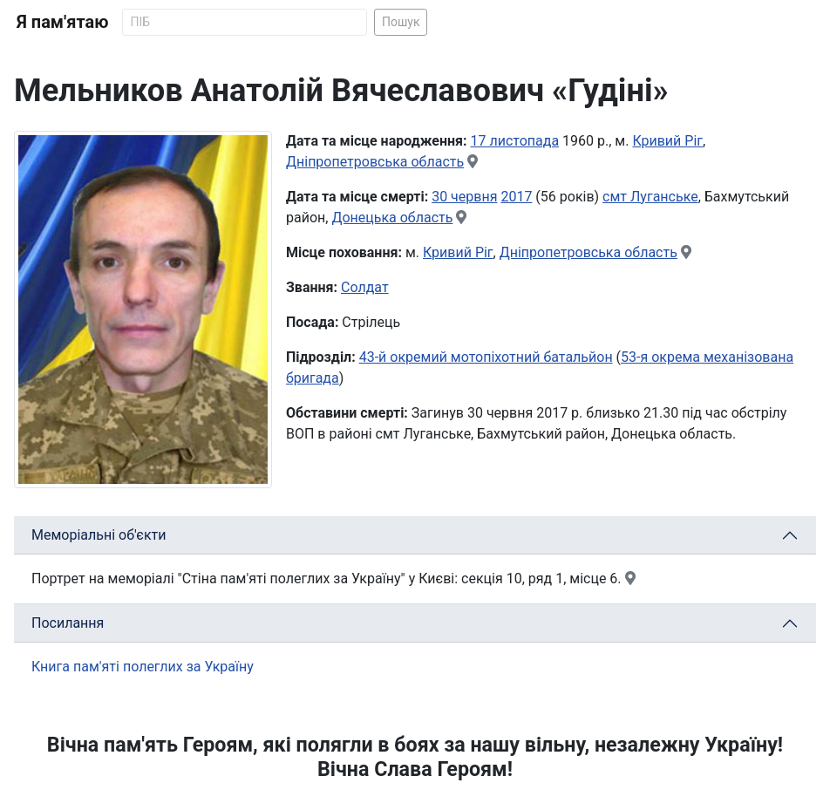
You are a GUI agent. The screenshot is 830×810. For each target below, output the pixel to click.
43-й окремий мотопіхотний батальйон (486, 357)
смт (616, 196)
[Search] (244, 22)
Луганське (664, 196)
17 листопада (515, 141)
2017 (516, 196)
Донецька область (391, 217)
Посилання (67, 623)
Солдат (365, 287)
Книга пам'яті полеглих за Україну (142, 666)
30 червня (464, 196)
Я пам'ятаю (62, 21)
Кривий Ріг (667, 141)
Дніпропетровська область (375, 161)
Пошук (401, 22)
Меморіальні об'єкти (99, 535)
